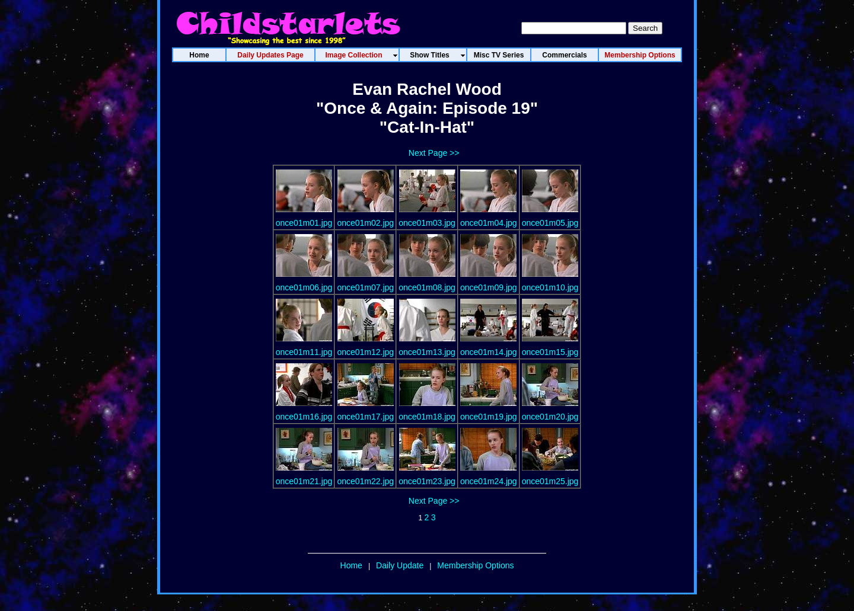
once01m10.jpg (550, 287)
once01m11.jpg (304, 352)
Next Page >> (434, 153)
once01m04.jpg (488, 223)
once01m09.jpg (488, 287)
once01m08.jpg (427, 287)
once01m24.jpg (488, 481)
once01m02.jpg (365, 223)
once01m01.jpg (304, 223)
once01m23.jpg (427, 481)
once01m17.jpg (365, 416)
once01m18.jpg (427, 416)
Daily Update (399, 565)
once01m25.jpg (550, 481)
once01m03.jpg (427, 223)
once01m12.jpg (365, 352)
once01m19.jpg (488, 416)
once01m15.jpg (550, 352)
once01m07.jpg (365, 287)
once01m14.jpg (488, 352)
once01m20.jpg (550, 416)
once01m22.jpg (365, 481)
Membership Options (475, 565)
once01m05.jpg (550, 223)
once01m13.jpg (427, 352)
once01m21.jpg (304, 481)
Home (351, 565)
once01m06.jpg (304, 287)
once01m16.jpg (304, 416)
